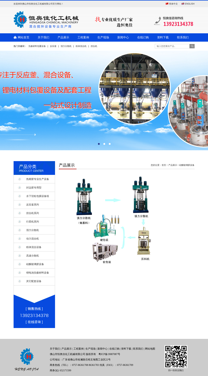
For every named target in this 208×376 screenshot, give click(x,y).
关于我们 (43, 37)
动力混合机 (32, 238)
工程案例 (83, 37)
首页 (164, 165)
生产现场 (103, 37)
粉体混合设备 (33, 247)
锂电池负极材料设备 (37, 272)
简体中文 (173, 4)
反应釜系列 (32, 204)
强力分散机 (66, 46)
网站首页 (23, 37)
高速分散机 (32, 255)
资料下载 (163, 37)
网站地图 (150, 348)
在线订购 (143, 37)
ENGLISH (190, 4)
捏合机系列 (32, 213)
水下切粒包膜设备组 (37, 196)
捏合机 (94, 46)
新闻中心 (123, 37)
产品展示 (63, 37)
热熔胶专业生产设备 (37, 179)
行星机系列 (32, 221)
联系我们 (183, 37)
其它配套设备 (33, 281)
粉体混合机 (81, 46)
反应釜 (53, 46)
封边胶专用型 (33, 187)
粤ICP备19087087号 (109, 354)
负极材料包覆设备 (37, 46)
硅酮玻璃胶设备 (35, 264)
